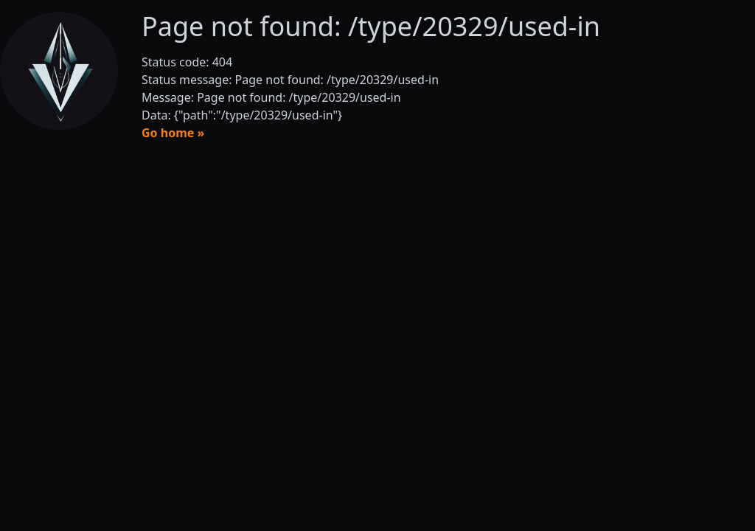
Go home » (173, 133)
